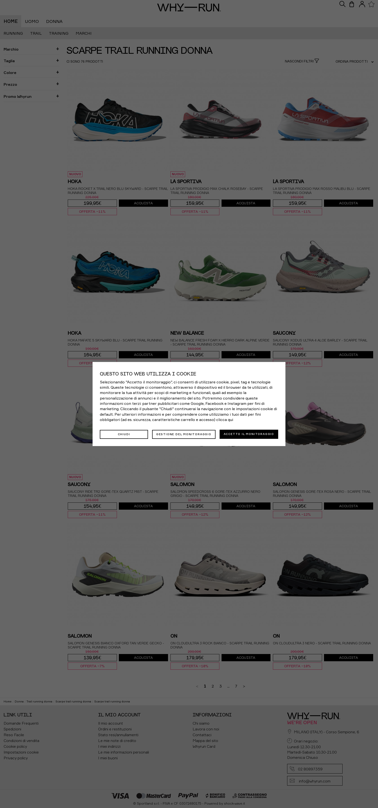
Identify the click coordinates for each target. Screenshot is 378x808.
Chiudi (124, 434)
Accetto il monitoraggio (249, 434)
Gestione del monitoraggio (183, 434)
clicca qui (224, 419)
